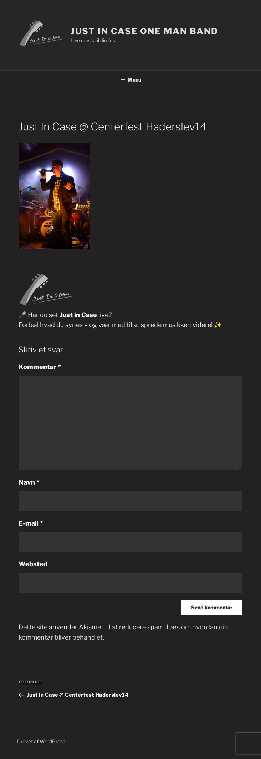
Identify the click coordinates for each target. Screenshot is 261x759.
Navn (29, 482)
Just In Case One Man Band (144, 31)
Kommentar (40, 367)
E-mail (31, 523)
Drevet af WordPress (41, 741)
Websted (33, 564)
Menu (130, 80)
